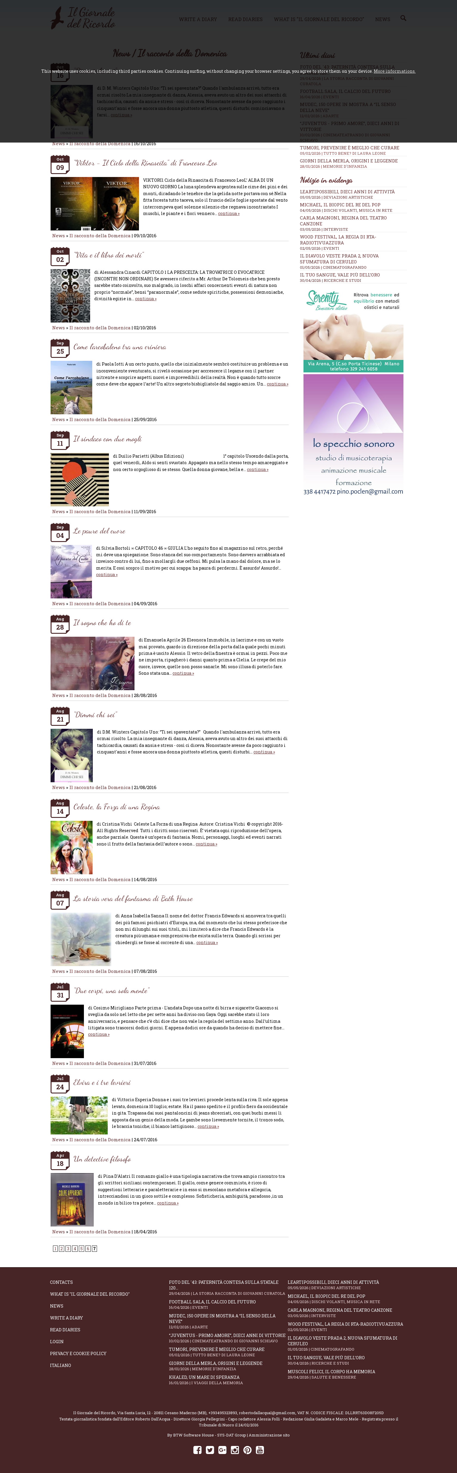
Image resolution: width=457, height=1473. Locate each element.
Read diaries (65, 1330)
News (58, 143)
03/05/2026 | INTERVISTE (324, 229)
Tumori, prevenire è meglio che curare (353, 150)
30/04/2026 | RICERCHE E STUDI (330, 280)
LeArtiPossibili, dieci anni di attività (347, 192)
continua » (229, 213)
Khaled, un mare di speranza (228, 1379)
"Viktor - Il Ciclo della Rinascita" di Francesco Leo (145, 162)
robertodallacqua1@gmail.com (267, 1412)
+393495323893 (222, 1412)
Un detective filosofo (102, 1158)
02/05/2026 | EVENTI (319, 248)
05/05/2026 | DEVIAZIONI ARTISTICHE (336, 197)
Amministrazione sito (269, 1435)
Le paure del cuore (99, 530)
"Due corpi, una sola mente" (111, 990)
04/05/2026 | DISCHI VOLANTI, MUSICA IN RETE (346, 210)
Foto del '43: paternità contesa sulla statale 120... (228, 1287)
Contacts (61, 1282)
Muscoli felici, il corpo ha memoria (347, 1374)
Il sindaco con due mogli (107, 438)
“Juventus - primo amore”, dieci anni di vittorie (228, 1338)
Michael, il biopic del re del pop (340, 205)
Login (57, 1341)
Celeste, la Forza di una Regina (116, 806)
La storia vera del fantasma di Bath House (133, 898)
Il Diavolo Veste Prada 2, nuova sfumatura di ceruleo (339, 259)
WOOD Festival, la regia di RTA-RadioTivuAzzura (338, 240)
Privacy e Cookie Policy (78, 1353)
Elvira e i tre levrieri (102, 1082)
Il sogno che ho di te (102, 622)
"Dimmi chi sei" (95, 714)
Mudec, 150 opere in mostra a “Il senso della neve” (228, 1321)
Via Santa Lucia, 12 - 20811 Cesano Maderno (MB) (161, 1412)
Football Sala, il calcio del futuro (228, 1304)
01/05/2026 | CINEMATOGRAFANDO (333, 267)
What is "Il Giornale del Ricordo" (90, 1294)
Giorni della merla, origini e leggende (353, 163)
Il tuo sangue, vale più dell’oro (340, 275)
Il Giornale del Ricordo (94, 1412)
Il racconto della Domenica (100, 143)
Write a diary (66, 1318)
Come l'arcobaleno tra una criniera (119, 346)
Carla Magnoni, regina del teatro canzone (347, 1312)
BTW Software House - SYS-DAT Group (209, 1435)
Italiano (60, 1365)
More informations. (395, 71)
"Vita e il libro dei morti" (108, 254)
